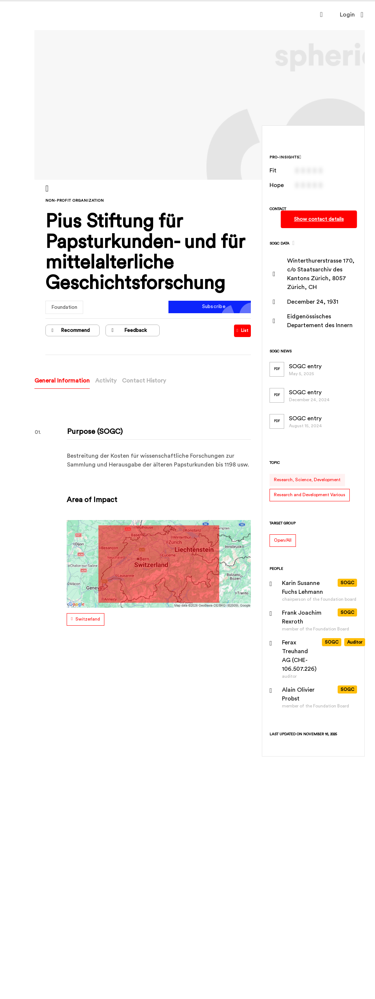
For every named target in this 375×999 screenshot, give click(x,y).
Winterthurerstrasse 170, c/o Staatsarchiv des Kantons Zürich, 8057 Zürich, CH (321, 274)
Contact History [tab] (145, 381)
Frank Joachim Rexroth (302, 617)
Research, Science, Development (307, 479)
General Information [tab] (62, 381)
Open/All (283, 540)
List (243, 330)
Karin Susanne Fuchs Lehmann (302, 587)
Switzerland (88, 619)
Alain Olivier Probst (298, 694)
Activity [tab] (106, 381)
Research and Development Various (310, 495)
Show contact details (319, 219)
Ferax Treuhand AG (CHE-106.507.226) (299, 656)
